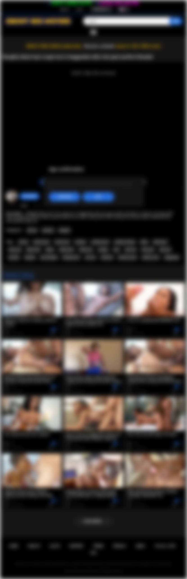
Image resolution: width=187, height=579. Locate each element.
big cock (165, 249)
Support (76, 546)
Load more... (93, 521)
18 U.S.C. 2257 (165, 546)
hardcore (107, 257)
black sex (15, 249)
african (23, 242)
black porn (160, 242)
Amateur (48, 230)
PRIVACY (119, 546)
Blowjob (64, 230)
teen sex (130, 249)
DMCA (140, 546)
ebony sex (85, 249)
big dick (14, 257)
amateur (80, 242)
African (32, 230)
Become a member (99, 46)
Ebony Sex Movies (89, 571)
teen (116, 249)
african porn (41, 242)
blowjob (30, 257)
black (144, 242)
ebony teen (67, 249)
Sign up (64, 9)
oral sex (90, 257)
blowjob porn (71, 257)
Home (13, 546)
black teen (33, 249)
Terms (98, 546)
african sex (62, 242)
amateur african (125, 242)
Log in (79, 9)
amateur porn (100, 242)
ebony (50, 249)
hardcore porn (127, 257)
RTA (94, 553)
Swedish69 (29, 196)
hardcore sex (150, 257)
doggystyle (172, 257)
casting (103, 249)
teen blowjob (49, 257)
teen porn (148, 249)
